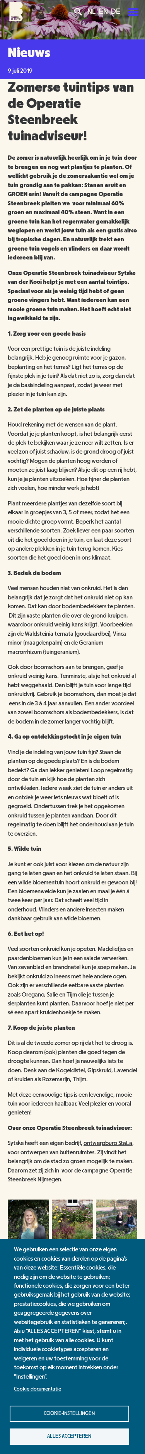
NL (91, 11)
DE (115, 11)
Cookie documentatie (37, 1389)
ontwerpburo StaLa (108, 1143)
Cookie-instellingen (69, 1413)
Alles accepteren (69, 1436)
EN (103, 11)
